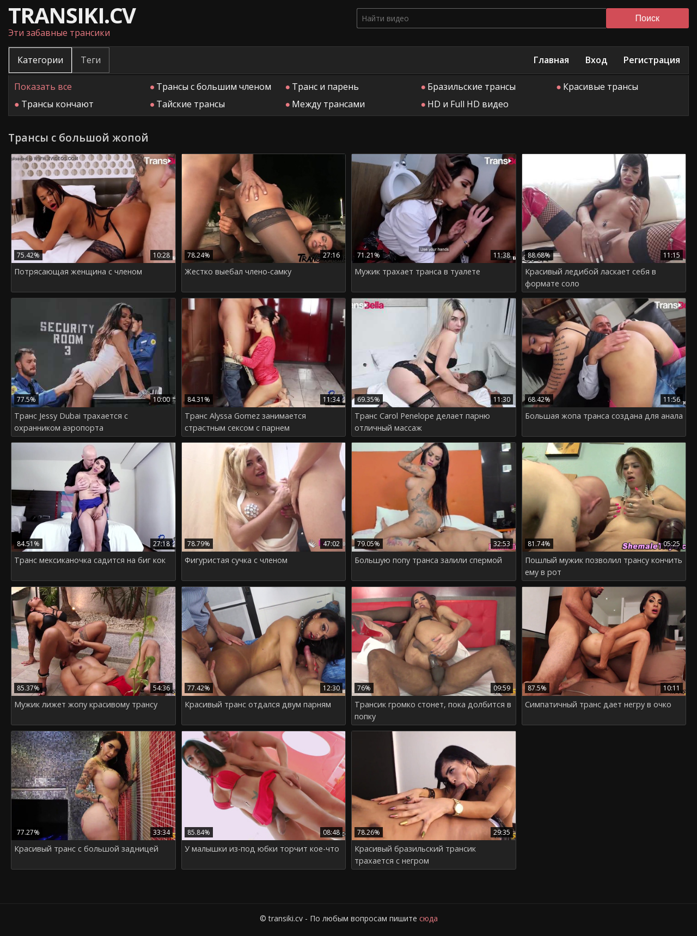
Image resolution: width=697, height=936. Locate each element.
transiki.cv (71, 15)
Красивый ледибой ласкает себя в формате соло (590, 277)
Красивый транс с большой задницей (86, 848)
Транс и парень (325, 87)
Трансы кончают (57, 104)
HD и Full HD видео (468, 104)
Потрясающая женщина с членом (78, 271)
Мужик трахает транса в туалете (417, 271)
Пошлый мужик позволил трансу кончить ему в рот (603, 566)
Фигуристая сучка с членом (236, 560)
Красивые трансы (600, 87)
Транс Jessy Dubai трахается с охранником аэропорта (71, 422)
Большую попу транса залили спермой (428, 560)
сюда (428, 918)
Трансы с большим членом (213, 87)
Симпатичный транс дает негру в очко (598, 704)
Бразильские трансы (471, 87)
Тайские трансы (190, 104)
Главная (551, 60)
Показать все (43, 87)
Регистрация (651, 60)
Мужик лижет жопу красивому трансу (85, 704)
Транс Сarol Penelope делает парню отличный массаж (422, 422)
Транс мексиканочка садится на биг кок (90, 560)
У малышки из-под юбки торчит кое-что (262, 848)
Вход (596, 60)
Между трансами (328, 104)
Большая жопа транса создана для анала (604, 416)
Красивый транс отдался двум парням (258, 704)
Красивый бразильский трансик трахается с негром (415, 854)
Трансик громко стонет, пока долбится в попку (432, 710)
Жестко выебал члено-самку (238, 271)
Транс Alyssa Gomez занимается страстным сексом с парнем (245, 422)
